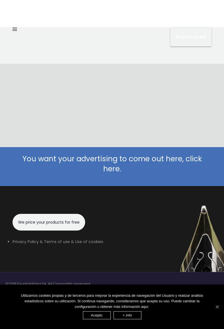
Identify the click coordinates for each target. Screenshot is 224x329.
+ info (127, 315)
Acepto (97, 315)
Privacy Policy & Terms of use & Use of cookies (58, 241)
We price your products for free (49, 222)
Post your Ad (191, 37)
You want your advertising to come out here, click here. (112, 164)
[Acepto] (217, 307)
